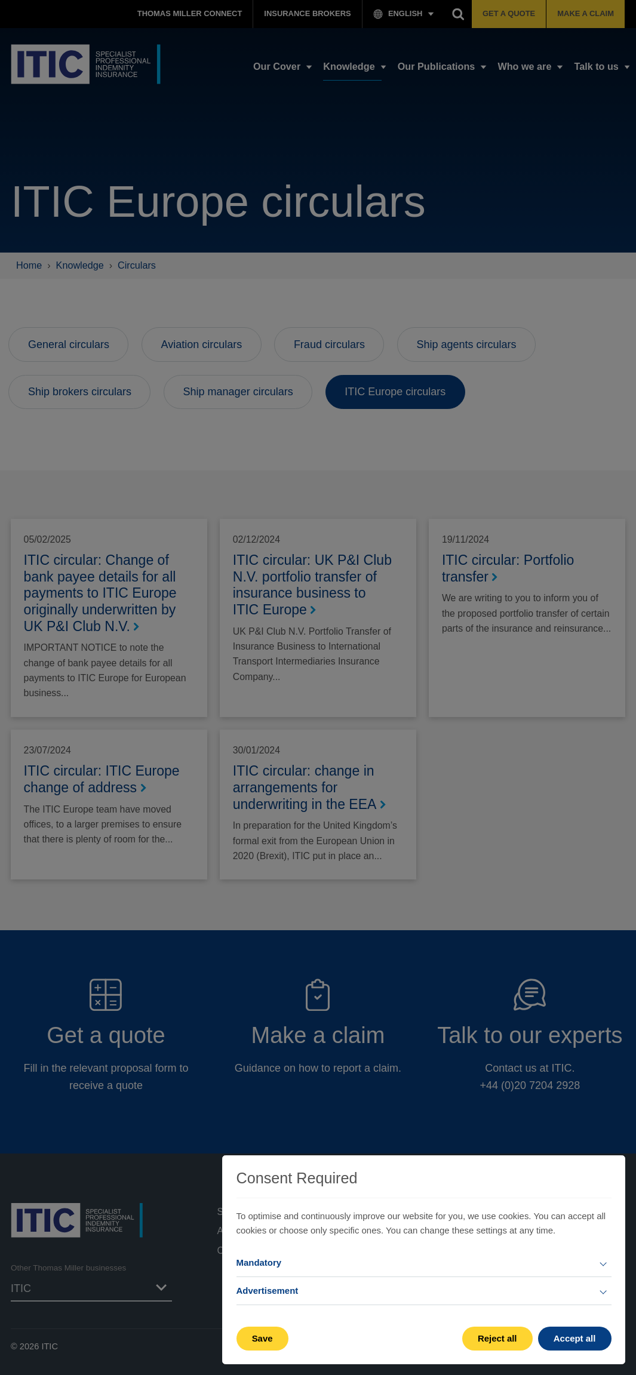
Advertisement (267, 1290)
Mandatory (259, 1262)
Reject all (497, 1338)
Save (262, 1338)
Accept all (575, 1338)
